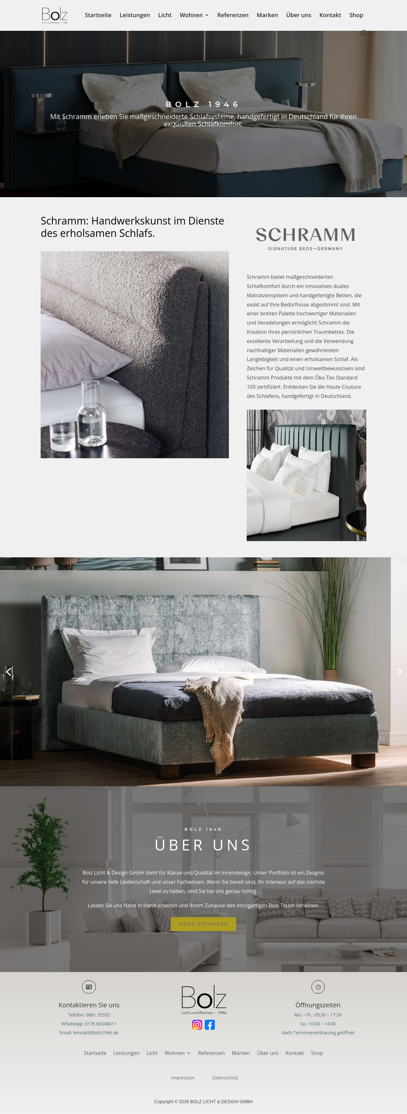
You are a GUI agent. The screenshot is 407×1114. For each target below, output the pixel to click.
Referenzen (233, 16)
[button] (8, 671)
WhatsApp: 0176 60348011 (89, 1024)
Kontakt (330, 16)
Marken (267, 16)
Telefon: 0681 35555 (89, 1015)
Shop (357, 16)
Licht (164, 16)
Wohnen (191, 16)
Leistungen (135, 16)
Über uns (298, 16)
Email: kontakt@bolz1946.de (89, 1033)
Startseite (98, 16)
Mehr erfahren (203, 924)
